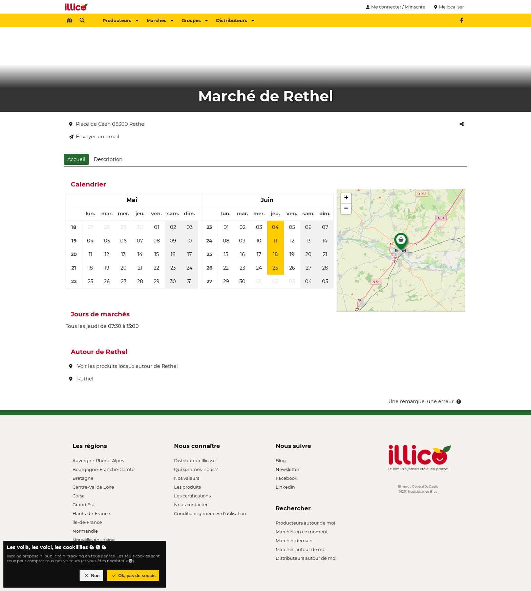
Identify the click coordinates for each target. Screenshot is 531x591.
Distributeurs (235, 20)
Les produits (187, 487)
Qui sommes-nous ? (196, 469)
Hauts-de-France (91, 513)
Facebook (286, 478)
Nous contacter (191, 504)
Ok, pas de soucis (133, 575)
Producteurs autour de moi (305, 523)
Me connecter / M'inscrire (394, 6)
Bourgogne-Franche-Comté (103, 469)
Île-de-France (87, 522)
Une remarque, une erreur (425, 401)
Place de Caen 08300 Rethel (107, 124)
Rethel (81, 379)
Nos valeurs (186, 478)
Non (91, 575)
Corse (78, 495)
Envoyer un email (94, 137)
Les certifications (192, 495)
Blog (281, 460)
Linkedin (285, 487)
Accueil (76, 159)
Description (108, 159)
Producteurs (120, 20)
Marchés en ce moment (302, 531)
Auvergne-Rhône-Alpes (98, 460)
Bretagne (82, 478)
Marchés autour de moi (301, 549)
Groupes (195, 20)
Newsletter (287, 469)
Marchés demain (294, 540)
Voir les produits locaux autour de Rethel (123, 366)
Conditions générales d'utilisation (210, 513)
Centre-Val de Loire (93, 487)
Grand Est (83, 504)
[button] (401, 243)
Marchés (160, 20)
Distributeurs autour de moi (306, 558)
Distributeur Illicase (195, 460)
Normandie (85, 531)
